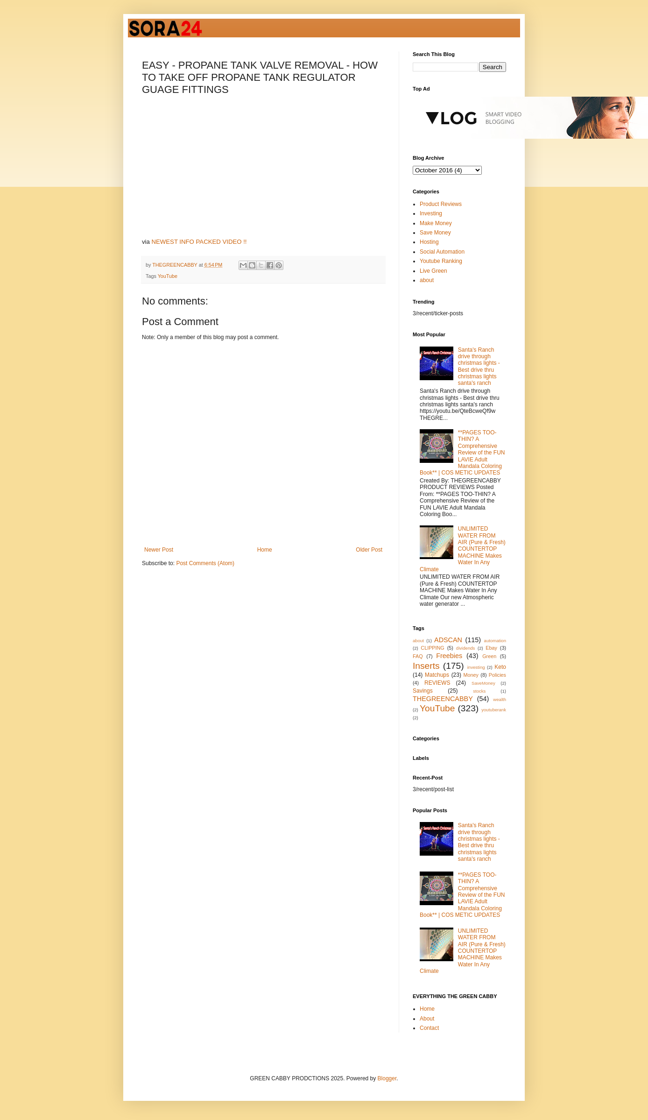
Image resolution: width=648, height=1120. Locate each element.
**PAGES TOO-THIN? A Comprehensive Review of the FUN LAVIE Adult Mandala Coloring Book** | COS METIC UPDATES (462, 452)
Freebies (449, 655)
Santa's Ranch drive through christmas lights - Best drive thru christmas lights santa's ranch (479, 367)
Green (489, 656)
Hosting (429, 242)
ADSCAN (448, 640)
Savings (423, 691)
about (427, 280)
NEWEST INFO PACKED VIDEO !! (199, 241)
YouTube (167, 276)
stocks (479, 691)
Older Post (369, 549)
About (427, 1018)
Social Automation (442, 251)
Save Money (435, 232)
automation (495, 640)
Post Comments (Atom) (205, 563)
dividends (465, 648)
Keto (500, 667)
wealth (499, 699)
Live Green (433, 271)
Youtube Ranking (441, 261)
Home (264, 549)
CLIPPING (432, 648)
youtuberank (493, 709)
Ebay (491, 648)
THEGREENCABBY (443, 698)
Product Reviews (441, 204)
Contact (429, 1028)
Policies (497, 675)
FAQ (418, 656)
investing (476, 667)
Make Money (436, 223)
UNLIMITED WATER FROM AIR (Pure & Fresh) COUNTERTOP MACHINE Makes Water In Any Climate (463, 548)
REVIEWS (437, 683)
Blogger (387, 1078)
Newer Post (158, 549)
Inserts (426, 666)
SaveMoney (483, 683)
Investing (431, 213)
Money (471, 675)
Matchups (437, 675)
